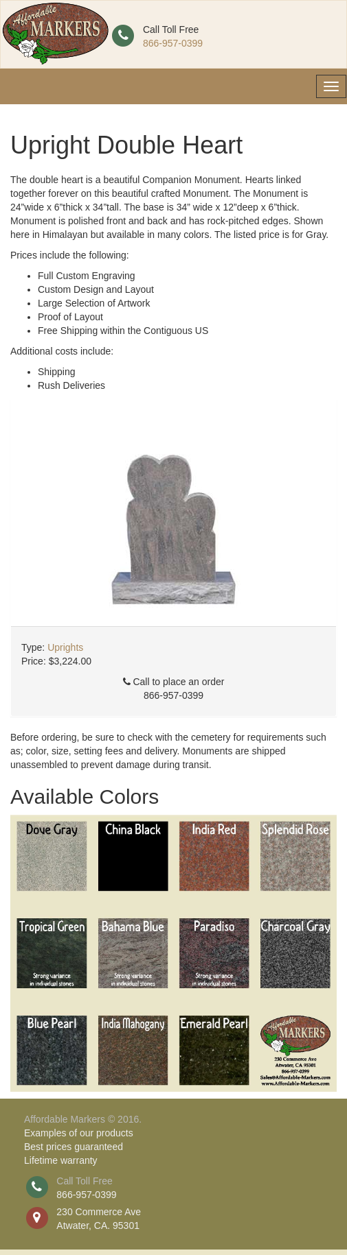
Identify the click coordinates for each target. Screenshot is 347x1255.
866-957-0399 (173, 43)
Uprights (65, 647)
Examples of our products (78, 1132)
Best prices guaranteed (73, 1146)
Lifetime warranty (61, 1160)
